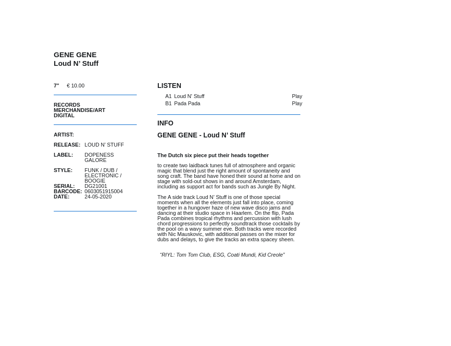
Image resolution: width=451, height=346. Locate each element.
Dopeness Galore (99, 157)
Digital (64, 115)
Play (297, 96)
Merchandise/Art (80, 110)
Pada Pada (187, 103)
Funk (91, 170)
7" (56, 85)
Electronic (101, 175)
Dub (108, 170)
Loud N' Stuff (189, 96)
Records (67, 105)
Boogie (94, 181)
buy (113, 85)
